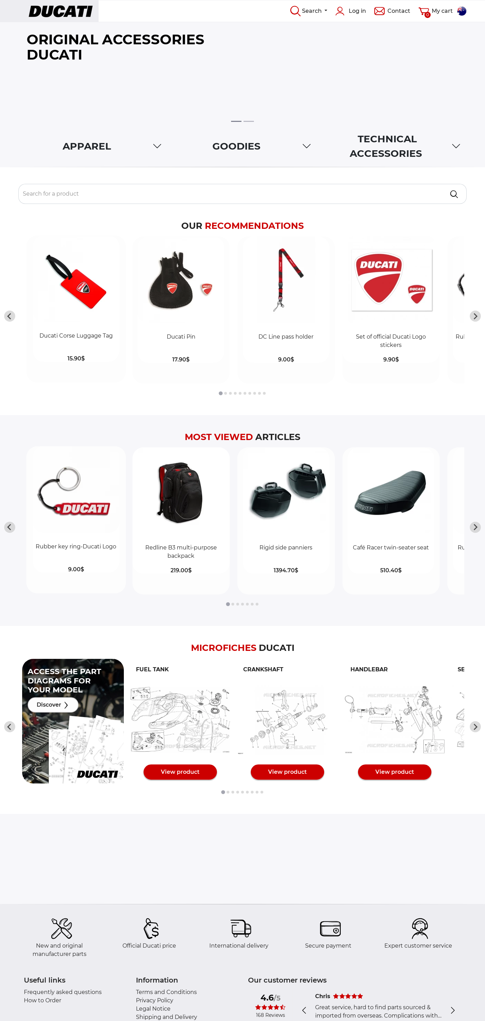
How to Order (42, 1000)
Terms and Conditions (166, 992)
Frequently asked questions (63, 992)
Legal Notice (153, 1008)
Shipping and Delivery (166, 1017)
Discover (53, 705)
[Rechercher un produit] (230, 194)
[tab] (220, 393)
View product (180, 772)
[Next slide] (475, 316)
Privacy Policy (154, 1000)
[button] (76, 310)
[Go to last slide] (9, 316)
